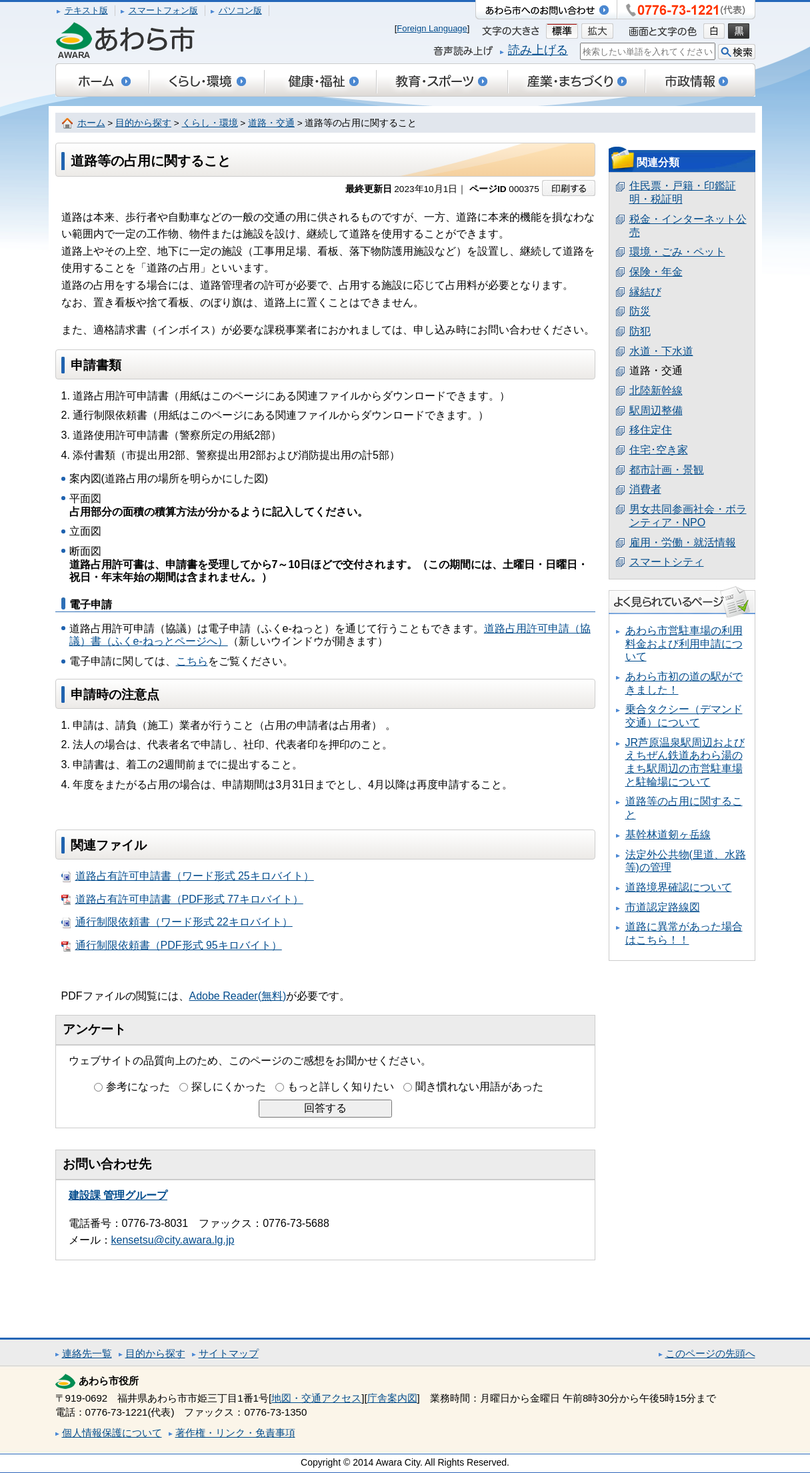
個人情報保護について (112, 1432)
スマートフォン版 (163, 10)
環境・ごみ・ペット (677, 251)
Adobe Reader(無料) (238, 996)
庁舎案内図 (392, 1398)
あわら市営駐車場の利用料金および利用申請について (684, 643)
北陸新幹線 (656, 390)
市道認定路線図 (662, 907)
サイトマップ (229, 1353)
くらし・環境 (210, 123)
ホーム (91, 123)
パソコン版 (240, 10)
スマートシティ (666, 561)
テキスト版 (86, 10)
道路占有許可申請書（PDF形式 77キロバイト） (182, 900)
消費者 (645, 489)
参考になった (138, 1086)
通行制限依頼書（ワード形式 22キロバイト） (177, 922)
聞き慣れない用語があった (479, 1086)
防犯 (640, 331)
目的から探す (143, 123)
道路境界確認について (678, 887)
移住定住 (650, 429)
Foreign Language (432, 28)
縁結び (645, 291)
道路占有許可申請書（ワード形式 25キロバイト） (187, 876)
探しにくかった (228, 1086)
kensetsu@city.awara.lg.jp (173, 1240)
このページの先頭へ (710, 1353)
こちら (192, 661)
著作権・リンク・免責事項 (235, 1432)
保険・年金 (656, 271)
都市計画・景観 (666, 469)
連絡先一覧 (87, 1353)
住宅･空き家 (658, 449)
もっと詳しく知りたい (340, 1086)
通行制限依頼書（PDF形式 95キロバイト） (171, 946)
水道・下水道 (661, 351)
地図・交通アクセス (316, 1398)
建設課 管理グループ (118, 1195)
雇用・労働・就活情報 (682, 542)
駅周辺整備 (656, 410)
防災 (640, 311)
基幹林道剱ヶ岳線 (668, 834)
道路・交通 (271, 123)
